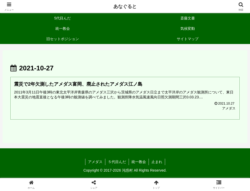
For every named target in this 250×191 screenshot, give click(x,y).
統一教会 (138, 162)
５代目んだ (117, 162)
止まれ (156, 162)
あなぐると (125, 6)
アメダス (95, 162)
